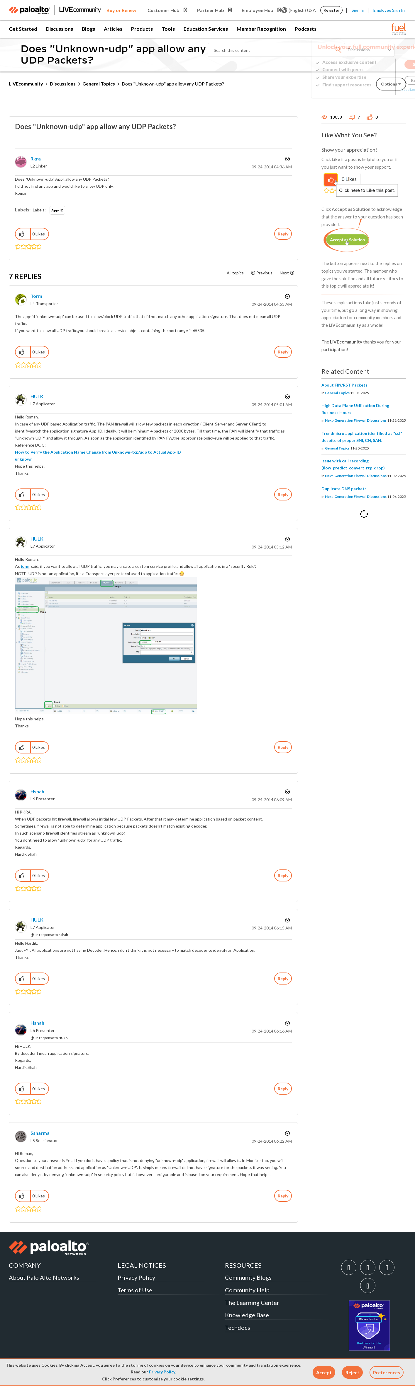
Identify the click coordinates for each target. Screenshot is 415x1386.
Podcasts (305, 29)
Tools (168, 29)
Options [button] (287, 159)
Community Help (247, 1289)
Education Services (206, 29)
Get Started (23, 29)
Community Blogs (248, 1277)
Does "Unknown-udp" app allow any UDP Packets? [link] (173, 83)
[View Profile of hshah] (37, 791)
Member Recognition (261, 29)
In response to (51, 934)
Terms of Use (135, 1289)
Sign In (358, 10)
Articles (113, 29)
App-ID (57, 210)
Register (331, 10)
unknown (24, 459)
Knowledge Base (247, 1314)
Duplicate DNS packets (344, 488)
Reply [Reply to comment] (283, 351)
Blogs (88, 29)
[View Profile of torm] (36, 296)
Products (142, 29)
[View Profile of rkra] (36, 159)
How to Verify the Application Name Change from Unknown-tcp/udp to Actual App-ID (98, 452)
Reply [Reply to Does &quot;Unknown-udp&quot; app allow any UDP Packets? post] (283, 233)
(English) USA (298, 10)
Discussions (59, 29)
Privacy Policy (162, 1372)
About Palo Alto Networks (44, 1277)
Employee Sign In (389, 10)
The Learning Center (252, 1302)
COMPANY (25, 1265)
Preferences (386, 1372)
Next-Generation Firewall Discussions (356, 420)
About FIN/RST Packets (344, 384)
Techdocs (237, 1327)
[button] (324, 1372)
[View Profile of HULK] (37, 396)
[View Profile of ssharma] (40, 1133)
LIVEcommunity (26, 83)
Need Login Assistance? (379, 89)
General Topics (98, 83)
